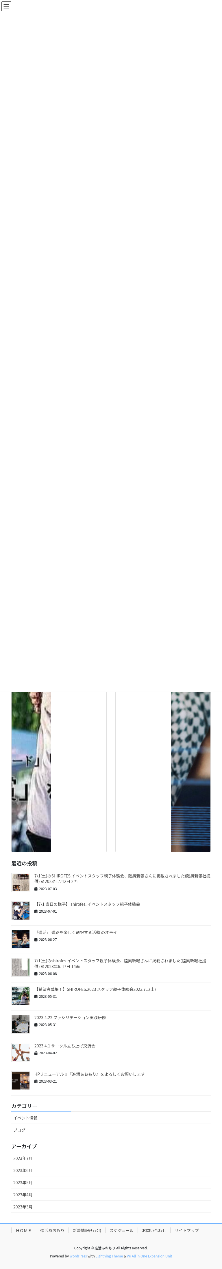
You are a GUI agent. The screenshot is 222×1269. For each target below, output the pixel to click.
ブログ (19, 1130)
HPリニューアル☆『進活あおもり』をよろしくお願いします (89, 1074)
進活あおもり (52, 1230)
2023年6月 (23, 1170)
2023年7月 (23, 1158)
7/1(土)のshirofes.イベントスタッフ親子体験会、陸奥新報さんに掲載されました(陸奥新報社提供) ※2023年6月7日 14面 (120, 963)
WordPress (78, 1255)
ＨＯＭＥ (24, 1230)
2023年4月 (23, 1194)
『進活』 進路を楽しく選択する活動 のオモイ (75, 932)
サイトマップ (187, 1230)
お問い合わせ (154, 1230)
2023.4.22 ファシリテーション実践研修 (70, 1017)
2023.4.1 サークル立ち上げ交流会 (64, 1046)
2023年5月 (23, 1182)
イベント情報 (25, 1118)
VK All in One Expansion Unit (149, 1255)
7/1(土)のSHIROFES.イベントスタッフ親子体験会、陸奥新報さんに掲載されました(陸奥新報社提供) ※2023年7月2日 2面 (122, 878)
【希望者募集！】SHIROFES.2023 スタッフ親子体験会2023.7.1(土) (95, 989)
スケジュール (122, 1230)
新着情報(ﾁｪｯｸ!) (87, 1230)
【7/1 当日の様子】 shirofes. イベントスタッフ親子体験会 (87, 904)
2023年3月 (23, 1207)
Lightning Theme (109, 1255)
